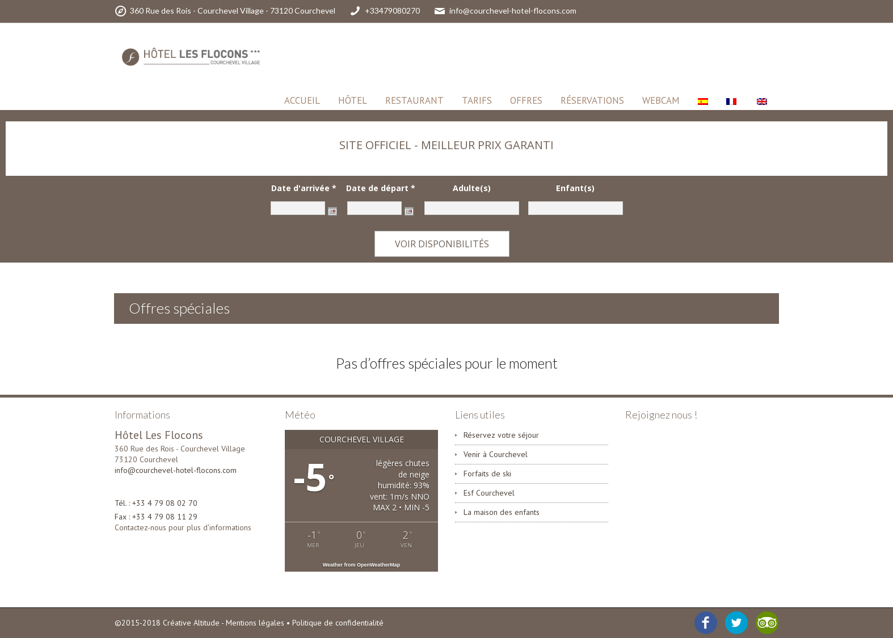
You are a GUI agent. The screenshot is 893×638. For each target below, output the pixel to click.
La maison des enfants (502, 512)
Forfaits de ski (487, 473)
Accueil (302, 100)
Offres (526, 100)
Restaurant (414, 100)
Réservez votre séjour (501, 435)
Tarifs (477, 100)
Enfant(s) (575, 188)
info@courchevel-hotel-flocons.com (176, 470)
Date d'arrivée (303, 188)
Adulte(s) (472, 188)
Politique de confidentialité (338, 623)
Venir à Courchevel (496, 454)
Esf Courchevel (489, 493)
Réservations (592, 100)
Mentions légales (255, 623)
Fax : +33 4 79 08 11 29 (156, 517)
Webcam (661, 100)
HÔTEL (352, 100)
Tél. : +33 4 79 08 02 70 (156, 503)
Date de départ (380, 188)
